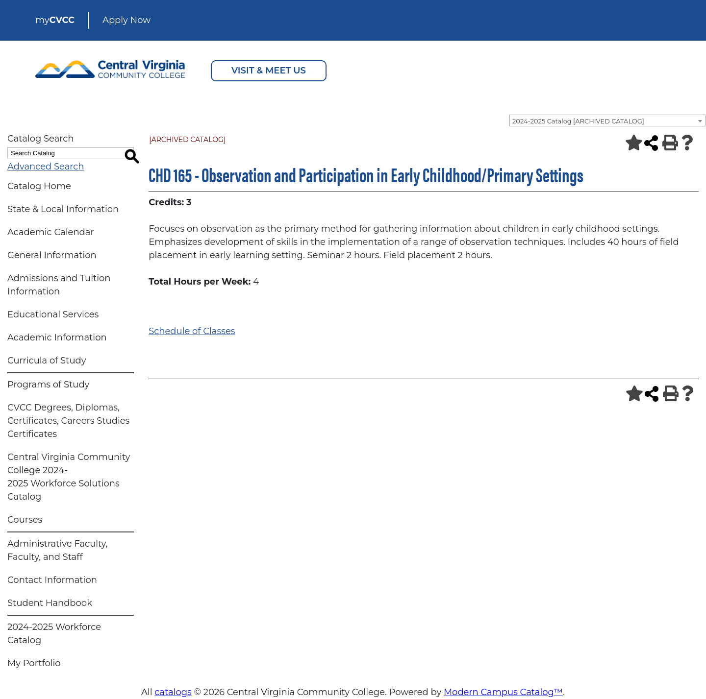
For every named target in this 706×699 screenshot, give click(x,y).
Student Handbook (49, 603)
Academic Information (57, 337)
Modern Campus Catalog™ (503, 692)
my (55, 20)
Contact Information (52, 580)
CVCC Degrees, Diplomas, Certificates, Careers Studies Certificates (68, 420)
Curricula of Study (46, 360)
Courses (24, 519)
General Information (52, 255)
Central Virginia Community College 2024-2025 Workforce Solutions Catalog (68, 477)
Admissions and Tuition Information (59, 285)
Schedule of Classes (192, 331)
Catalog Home (39, 186)
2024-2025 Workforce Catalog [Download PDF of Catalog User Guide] (54, 634)
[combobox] (607, 120)
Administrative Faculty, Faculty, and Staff (57, 550)
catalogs (173, 692)
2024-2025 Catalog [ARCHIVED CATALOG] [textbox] (578, 121)
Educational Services (53, 314)
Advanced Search (45, 166)
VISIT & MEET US (268, 70)
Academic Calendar (50, 232)
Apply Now (126, 20)
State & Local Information (63, 209)
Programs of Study (48, 384)
